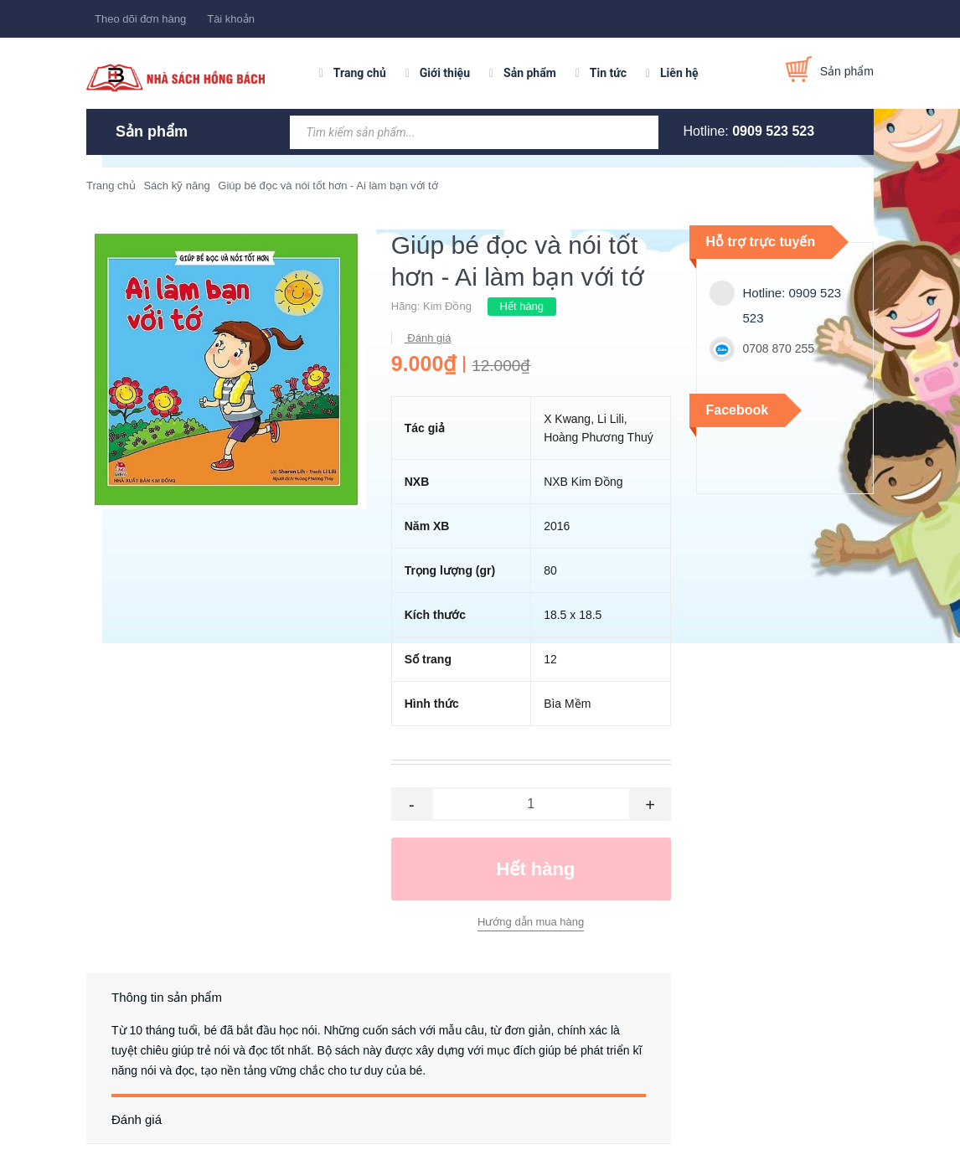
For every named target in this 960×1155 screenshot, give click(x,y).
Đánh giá (428, 338)
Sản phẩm (529, 73)
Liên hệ (679, 73)
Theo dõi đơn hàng (140, 19)
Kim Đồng (447, 306)
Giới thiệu (445, 73)
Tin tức (608, 73)
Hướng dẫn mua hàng (530, 921)
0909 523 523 (773, 131)
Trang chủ (359, 73)
